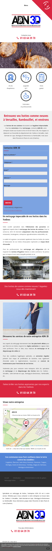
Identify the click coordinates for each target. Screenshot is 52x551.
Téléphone (8, 162)
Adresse (7, 178)
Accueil (7, 478)
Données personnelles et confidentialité (13, 210)
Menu (26, 5)
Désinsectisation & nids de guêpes (35, 478)
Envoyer (8, 203)
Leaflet (32, 445)
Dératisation (17, 478)
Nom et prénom (10, 155)
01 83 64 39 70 (27, 38)
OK (48, 548)
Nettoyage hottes (10, 480)
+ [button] (5, 410)
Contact (22, 480)
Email (6, 170)
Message (7, 185)
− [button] (5, 413)
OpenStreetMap (39, 445)
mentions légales (17, 546)
